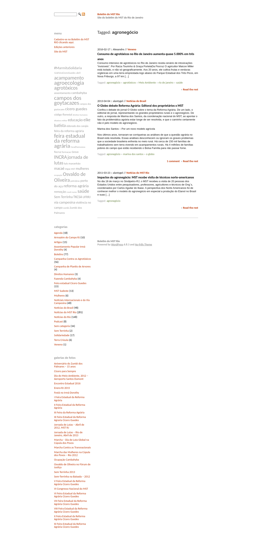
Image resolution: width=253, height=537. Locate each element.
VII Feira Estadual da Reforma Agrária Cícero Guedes (70, 502)
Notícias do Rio (62, 317)
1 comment (173, 161)
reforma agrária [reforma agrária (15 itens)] (76, 186)
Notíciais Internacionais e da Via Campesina (72, 301)
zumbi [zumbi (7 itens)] (66, 208)
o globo (150, 154)
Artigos (58, 242)
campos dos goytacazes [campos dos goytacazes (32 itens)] (67, 100)
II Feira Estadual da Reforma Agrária (69, 406)
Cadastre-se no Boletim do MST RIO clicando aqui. (71, 41)
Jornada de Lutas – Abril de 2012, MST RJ (69, 426)
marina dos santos (133, 154)
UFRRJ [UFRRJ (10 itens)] (87, 197)
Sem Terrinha (61, 330)
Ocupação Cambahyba (66, 459)
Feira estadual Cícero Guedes (70, 283)
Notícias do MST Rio (65, 312)
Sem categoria (62, 326)
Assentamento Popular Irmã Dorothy (69, 248)
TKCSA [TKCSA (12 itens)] (77, 197)
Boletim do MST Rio (108, 14)
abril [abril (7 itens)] (78, 73)
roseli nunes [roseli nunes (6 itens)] (72, 192)
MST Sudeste (61, 291)
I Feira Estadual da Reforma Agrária (69, 399)
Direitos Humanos (64, 274)
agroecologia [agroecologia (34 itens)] (69, 82)
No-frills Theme (143, 244)
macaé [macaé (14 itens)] (59, 168)
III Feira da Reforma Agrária (69, 412)
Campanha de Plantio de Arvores (72, 266)
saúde (179, 82)
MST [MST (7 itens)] (73, 169)
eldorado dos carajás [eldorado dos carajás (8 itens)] (77, 126)
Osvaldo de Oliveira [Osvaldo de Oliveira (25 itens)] (70, 177)
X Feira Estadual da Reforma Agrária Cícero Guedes (69, 518)
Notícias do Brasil (63, 307)
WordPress (117, 244)
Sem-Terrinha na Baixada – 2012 (72, 476)
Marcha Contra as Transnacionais (72, 447)
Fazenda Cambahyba (65, 278)
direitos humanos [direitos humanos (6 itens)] (80, 115)
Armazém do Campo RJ (67, 237)
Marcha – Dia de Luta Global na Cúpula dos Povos (71, 441)
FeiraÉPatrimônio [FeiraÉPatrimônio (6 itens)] (78, 147)
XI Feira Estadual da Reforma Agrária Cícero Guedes (70, 525)
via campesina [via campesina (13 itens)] (64, 202)
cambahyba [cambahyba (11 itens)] (79, 93)
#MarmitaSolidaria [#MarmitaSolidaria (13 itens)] (68, 68)
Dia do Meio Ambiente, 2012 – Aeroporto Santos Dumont (71, 377)
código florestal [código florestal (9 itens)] (63, 114)
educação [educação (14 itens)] (75, 119)
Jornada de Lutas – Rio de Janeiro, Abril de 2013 (68, 434)
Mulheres (59, 295)
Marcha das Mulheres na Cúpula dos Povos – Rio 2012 (72, 454)
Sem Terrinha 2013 (64, 472)
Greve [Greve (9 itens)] (75, 152)
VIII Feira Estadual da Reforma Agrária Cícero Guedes (70, 510)
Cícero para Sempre (65, 371)
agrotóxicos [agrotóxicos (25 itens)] (66, 88)
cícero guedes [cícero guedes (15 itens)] (76, 108)
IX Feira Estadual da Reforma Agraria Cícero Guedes (70, 418)
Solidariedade (61, 335)
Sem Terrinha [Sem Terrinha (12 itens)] (63, 197)
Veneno (58, 344)
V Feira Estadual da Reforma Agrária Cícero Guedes (69, 482)
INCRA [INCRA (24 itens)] (60, 157)
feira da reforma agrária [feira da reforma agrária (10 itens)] (69, 131)
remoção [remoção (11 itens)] (60, 192)
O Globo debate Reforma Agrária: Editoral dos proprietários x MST (140, 105)
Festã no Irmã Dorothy (66, 392)
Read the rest (190, 89)
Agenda (58, 233)
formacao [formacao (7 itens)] (66, 152)
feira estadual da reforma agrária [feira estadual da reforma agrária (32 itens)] (69, 140)
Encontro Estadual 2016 (67, 383)
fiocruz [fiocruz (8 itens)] (57, 152)
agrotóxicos (129, 82)
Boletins (58, 254)
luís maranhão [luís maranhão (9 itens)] (72, 163)
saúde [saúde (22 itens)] (83, 191)
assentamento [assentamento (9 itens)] (62, 93)
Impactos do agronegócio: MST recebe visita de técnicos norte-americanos (145, 177)
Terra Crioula (61, 340)
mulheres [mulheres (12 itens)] (82, 168)
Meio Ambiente (147, 82)
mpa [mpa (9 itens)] (67, 169)
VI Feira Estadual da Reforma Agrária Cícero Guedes (70, 495)
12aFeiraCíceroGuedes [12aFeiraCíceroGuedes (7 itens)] (65, 73)
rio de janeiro (166, 82)
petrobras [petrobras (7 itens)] (75, 181)
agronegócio (113, 82)
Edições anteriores (64, 47)
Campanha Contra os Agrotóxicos (72, 259)
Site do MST (60, 51)
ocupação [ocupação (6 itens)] (58, 175)
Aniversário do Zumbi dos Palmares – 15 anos (68, 365)
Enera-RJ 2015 (62, 388)
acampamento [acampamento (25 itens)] (69, 78)
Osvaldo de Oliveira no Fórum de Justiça (72, 466)
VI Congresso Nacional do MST (71, 488)
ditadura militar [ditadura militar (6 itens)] (60, 120)
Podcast (58, 321)
